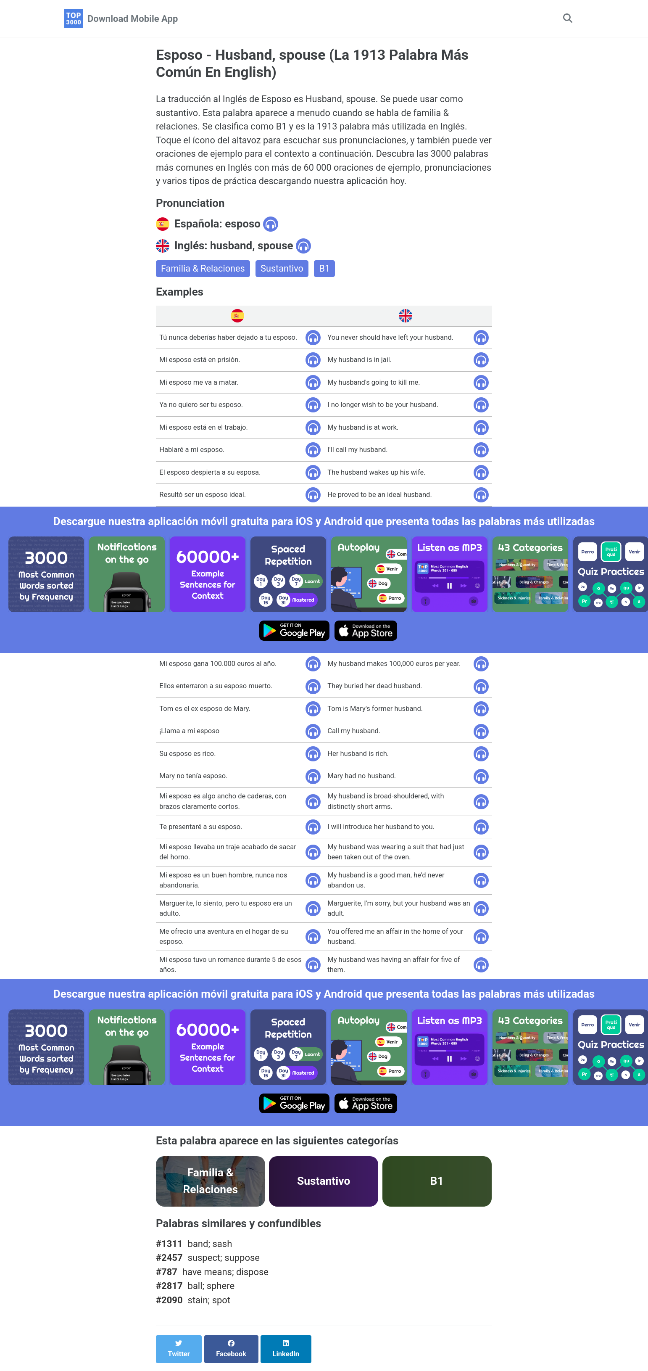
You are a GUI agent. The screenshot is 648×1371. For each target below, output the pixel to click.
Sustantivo (283, 271)
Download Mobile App (132, 18)
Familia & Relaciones (203, 271)
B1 (326, 271)
